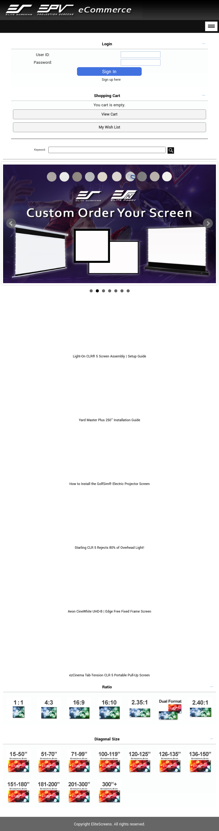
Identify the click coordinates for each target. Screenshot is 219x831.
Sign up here (113, 79)
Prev (11, 223)
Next (208, 223)
